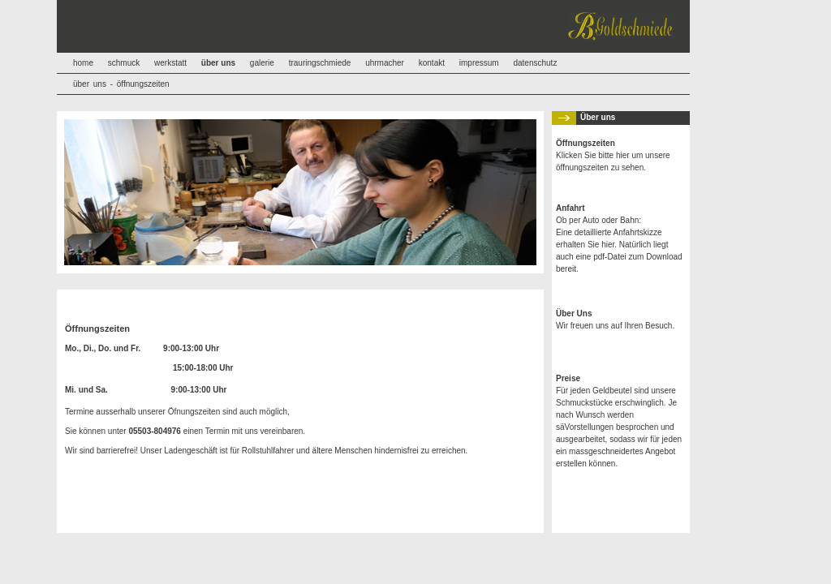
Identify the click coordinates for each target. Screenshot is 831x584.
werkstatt (170, 62)
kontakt (432, 62)
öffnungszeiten (143, 83)
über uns (89, 83)
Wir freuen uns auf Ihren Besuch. (615, 319)
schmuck (124, 62)
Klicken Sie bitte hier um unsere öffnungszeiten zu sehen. (613, 155)
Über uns (597, 117)
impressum (479, 62)
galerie (262, 62)
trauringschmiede (320, 62)
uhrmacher (384, 62)
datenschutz (535, 62)
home (83, 62)
